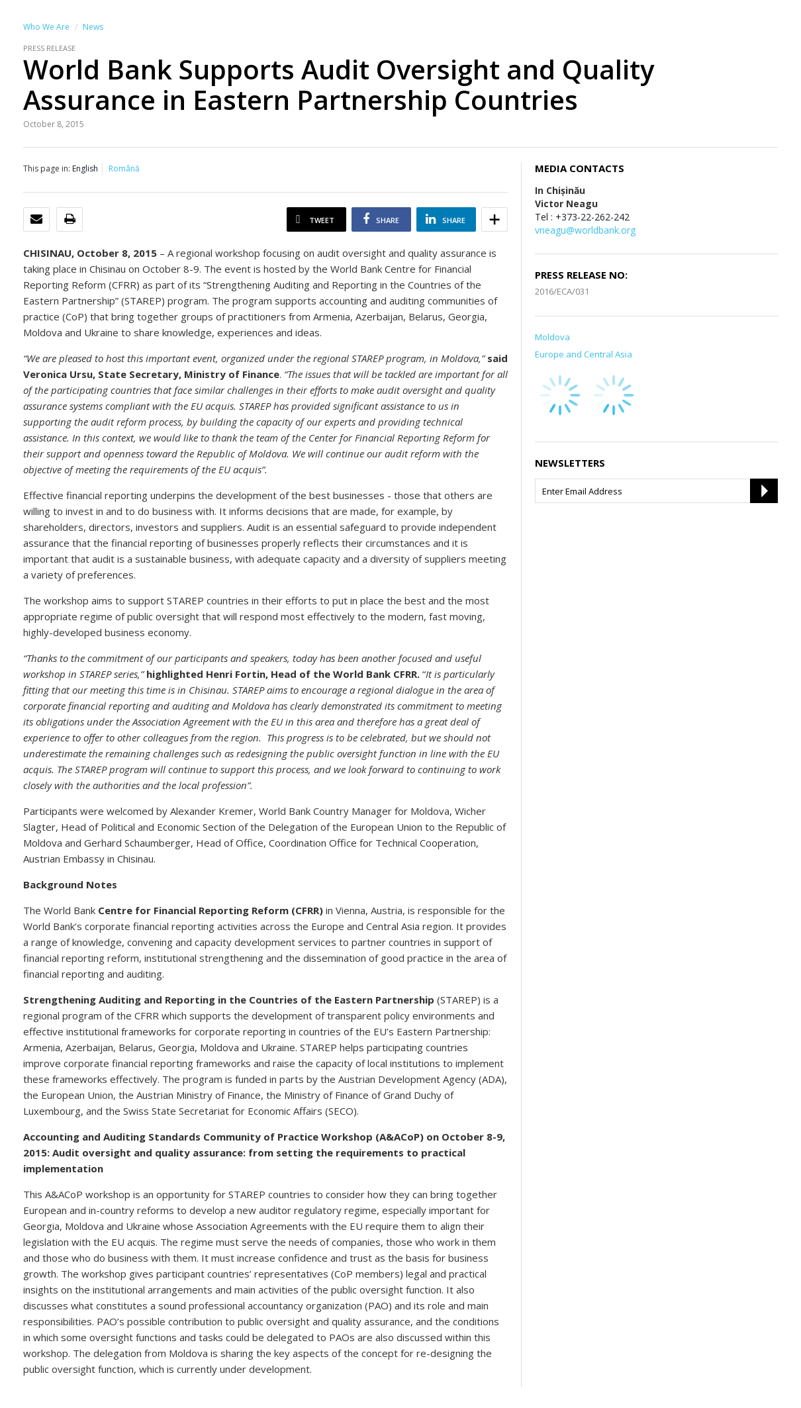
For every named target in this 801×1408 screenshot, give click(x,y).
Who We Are (46, 26)
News (93, 26)
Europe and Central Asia (583, 354)
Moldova (552, 337)
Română (124, 168)
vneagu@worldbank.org (585, 230)
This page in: (46, 168)
